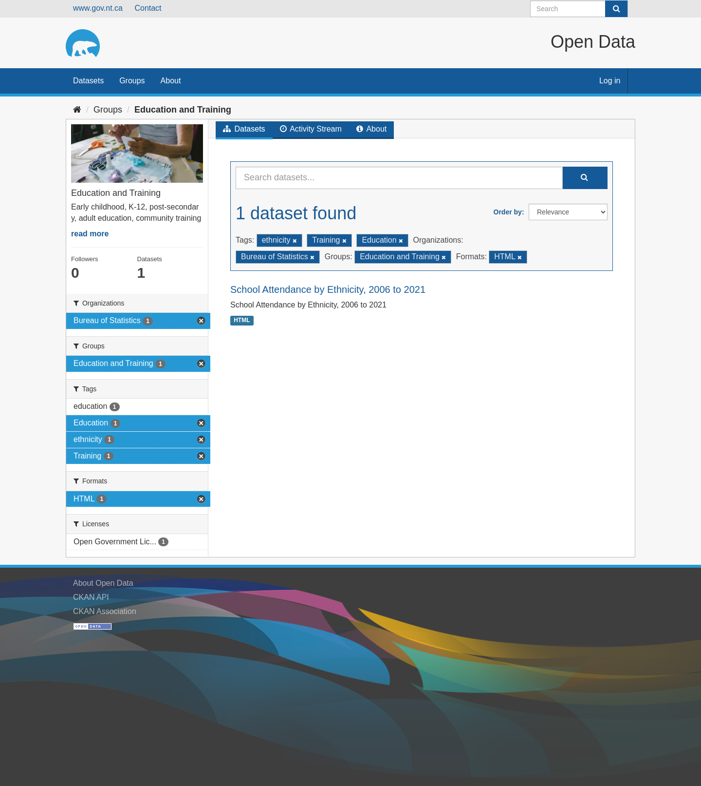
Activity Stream (311, 129)
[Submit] (616, 8)
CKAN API (91, 597)
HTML (242, 320)
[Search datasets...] (399, 178)
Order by (508, 212)
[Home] (77, 110)
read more (90, 234)
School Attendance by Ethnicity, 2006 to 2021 (327, 289)
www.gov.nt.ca (98, 8)
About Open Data (103, 583)
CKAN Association (104, 611)
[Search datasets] (579, 8)
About (171, 81)
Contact (147, 8)
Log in (610, 81)
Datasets (88, 81)
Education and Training (182, 110)
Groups (132, 81)
